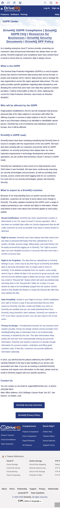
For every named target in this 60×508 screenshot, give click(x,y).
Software (15, 14)
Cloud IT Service (7, 435)
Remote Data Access (37, 468)
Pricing (23, 14)
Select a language (29, 501)
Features (5, 14)
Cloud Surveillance (8, 440)
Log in (47, 8)
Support (33, 489)
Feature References (15, 456)
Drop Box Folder (35, 475)
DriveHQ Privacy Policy (29, 415)
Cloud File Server (13, 468)
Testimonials (53, 489)
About (4, 489)
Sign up (55, 8)
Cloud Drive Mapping (37, 464)
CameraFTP (23, 493)
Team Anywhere (7, 444)
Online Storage (35, 461)
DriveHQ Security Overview (29, 405)
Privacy (42, 489)
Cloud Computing (13, 475)
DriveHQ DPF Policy (39, 41)
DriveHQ (27, 497)
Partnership (22, 489)
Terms (12, 489)
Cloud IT (10, 461)
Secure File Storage (37, 471)
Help (57, 14)
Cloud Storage (12, 464)
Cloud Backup (12, 471)
